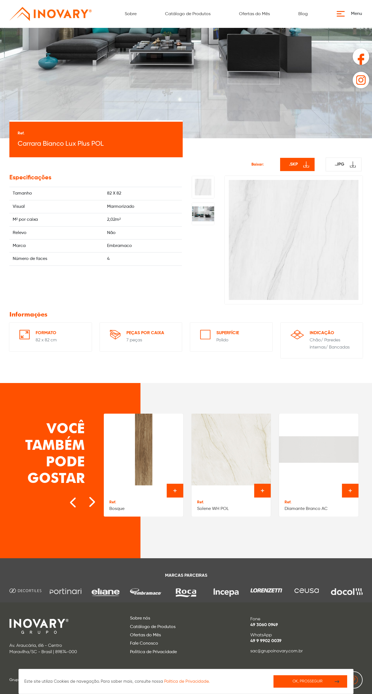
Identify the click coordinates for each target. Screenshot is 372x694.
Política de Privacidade (153, 652)
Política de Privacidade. (186, 681)
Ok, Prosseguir (308, 681)
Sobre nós (140, 618)
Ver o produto (175, 490)
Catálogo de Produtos (188, 14)
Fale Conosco (144, 643)
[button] (351, 14)
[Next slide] (83, 499)
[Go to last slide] (67, 499)
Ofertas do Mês (254, 14)
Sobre (131, 14)
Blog (303, 14)
